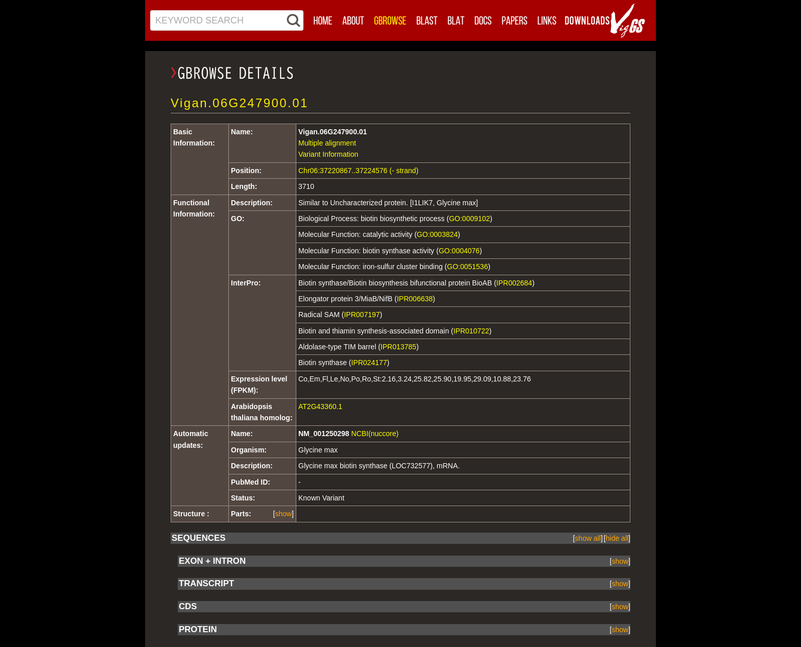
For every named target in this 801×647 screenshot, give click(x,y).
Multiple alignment (327, 143)
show (283, 514)
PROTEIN (198, 629)
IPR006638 (415, 299)
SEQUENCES (198, 538)
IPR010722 (471, 331)
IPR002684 (514, 283)
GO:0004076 (459, 251)
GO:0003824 (437, 234)
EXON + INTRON (212, 561)
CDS (188, 606)
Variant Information (328, 154)
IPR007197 (362, 314)
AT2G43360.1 (320, 406)
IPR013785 (398, 347)
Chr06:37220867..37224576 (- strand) (358, 170)
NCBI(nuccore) (375, 433)
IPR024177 (369, 362)
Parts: (241, 514)
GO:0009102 (469, 218)
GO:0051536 (467, 266)
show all (588, 538)
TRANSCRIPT (206, 583)
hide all (617, 538)
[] (283, 514)
